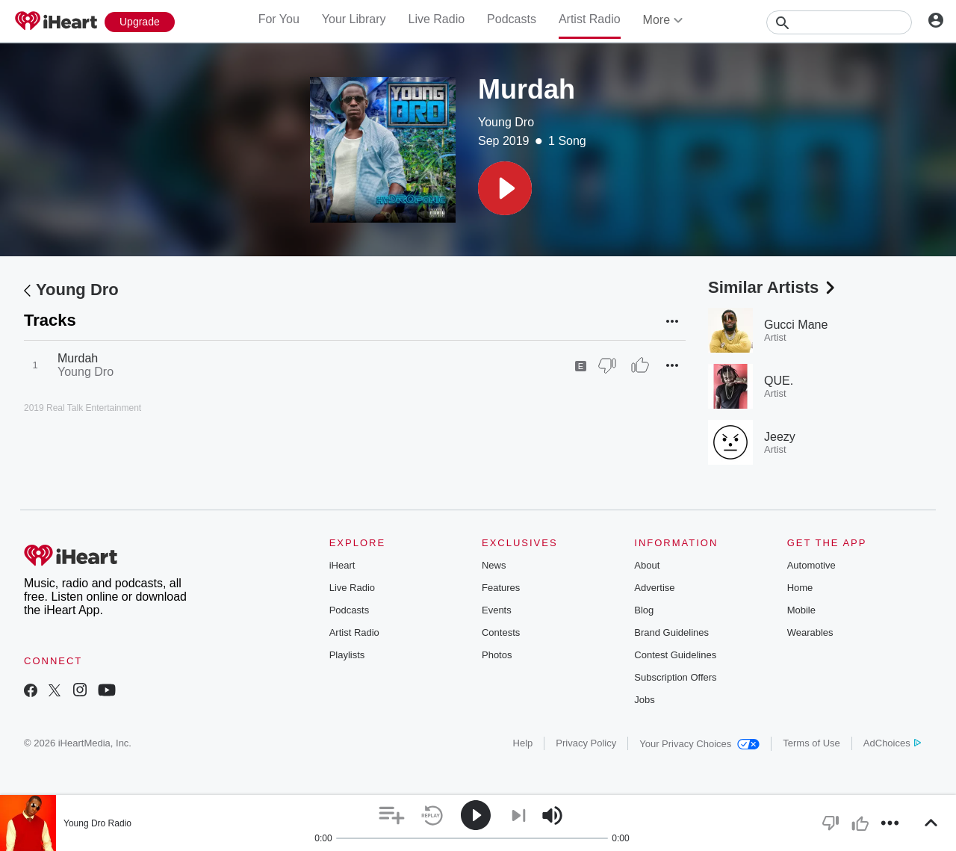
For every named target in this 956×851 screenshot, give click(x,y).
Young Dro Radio (97, 823)
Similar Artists (773, 287)
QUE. (778, 380)
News (494, 565)
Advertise (654, 587)
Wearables (810, 632)
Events (497, 610)
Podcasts (511, 19)
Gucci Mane (796, 324)
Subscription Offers (675, 677)
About (646, 565)
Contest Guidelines (675, 654)
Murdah (78, 358)
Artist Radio (590, 19)
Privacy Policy (586, 743)
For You (278, 19)
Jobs (644, 699)
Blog (644, 610)
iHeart (342, 565)
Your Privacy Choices (699, 743)
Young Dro (506, 122)
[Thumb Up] (640, 365)
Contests (501, 632)
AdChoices (892, 743)
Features (501, 587)
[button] (505, 188)
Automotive (811, 565)
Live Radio (436, 19)
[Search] (839, 22)
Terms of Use (811, 743)
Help (523, 743)
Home (800, 587)
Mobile (801, 610)
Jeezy (779, 436)
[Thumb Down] (607, 365)
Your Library (354, 19)
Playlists (347, 654)
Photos (497, 654)
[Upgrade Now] (140, 22)
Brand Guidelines (671, 632)
